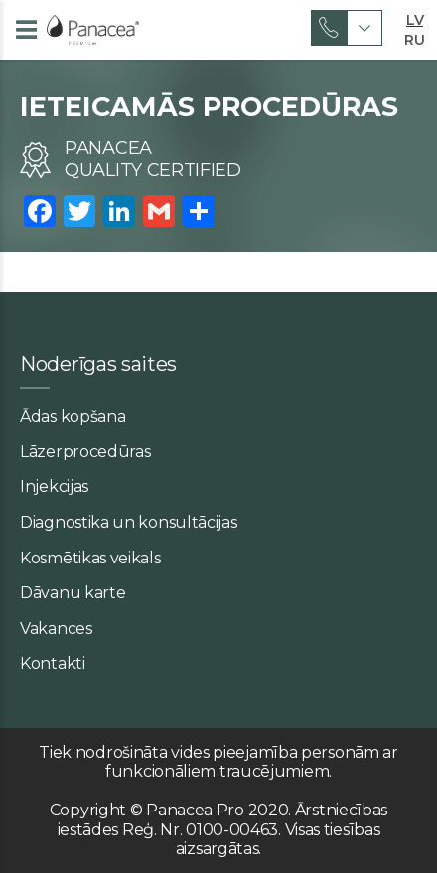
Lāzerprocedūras (85, 451)
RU (414, 38)
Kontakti (52, 663)
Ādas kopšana (72, 416)
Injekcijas (54, 486)
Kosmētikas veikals (90, 558)
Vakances (56, 628)
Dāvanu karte (72, 592)
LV (414, 18)
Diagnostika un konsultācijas (128, 522)
